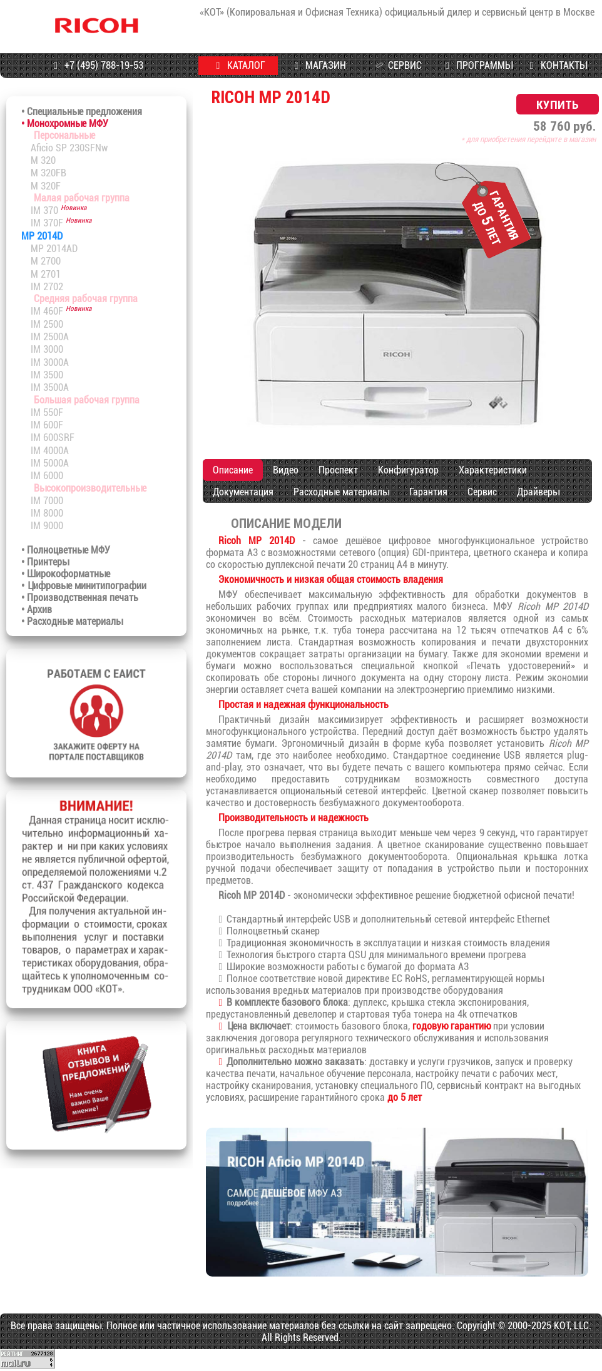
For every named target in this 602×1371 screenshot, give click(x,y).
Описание (233, 470)
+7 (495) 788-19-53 (96, 65)
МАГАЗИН (318, 65)
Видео (285, 470)
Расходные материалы (341, 492)
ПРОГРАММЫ (477, 65)
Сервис (482, 492)
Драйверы (538, 492)
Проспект (338, 470)
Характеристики (493, 470)
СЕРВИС (396, 65)
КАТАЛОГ (238, 65)
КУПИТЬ (557, 103)
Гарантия (428, 492)
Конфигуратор (408, 470)
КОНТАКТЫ (557, 65)
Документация (243, 492)
